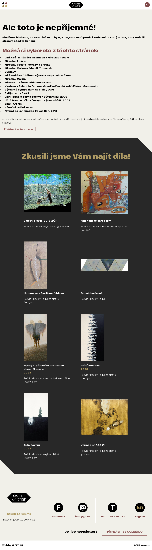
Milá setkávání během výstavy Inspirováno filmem (39, 75)
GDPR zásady (142, 545)
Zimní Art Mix (13, 103)
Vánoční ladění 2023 (19, 107)
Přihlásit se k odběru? (124, 531)
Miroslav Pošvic (15, 61)
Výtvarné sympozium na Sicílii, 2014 (29, 89)
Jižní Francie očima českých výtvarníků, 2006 (36, 96)
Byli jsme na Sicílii (17, 93)
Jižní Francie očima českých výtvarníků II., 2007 (37, 100)
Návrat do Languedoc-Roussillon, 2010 (31, 111)
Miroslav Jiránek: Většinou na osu (28, 82)
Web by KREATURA (12, 545)
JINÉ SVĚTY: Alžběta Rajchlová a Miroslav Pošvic (37, 57)
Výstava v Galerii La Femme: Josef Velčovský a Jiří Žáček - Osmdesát (51, 86)
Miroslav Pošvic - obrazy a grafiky (27, 64)
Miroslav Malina (15, 79)
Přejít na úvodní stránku (19, 129)
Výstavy (10, 71)
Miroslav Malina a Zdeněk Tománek (28, 68)
